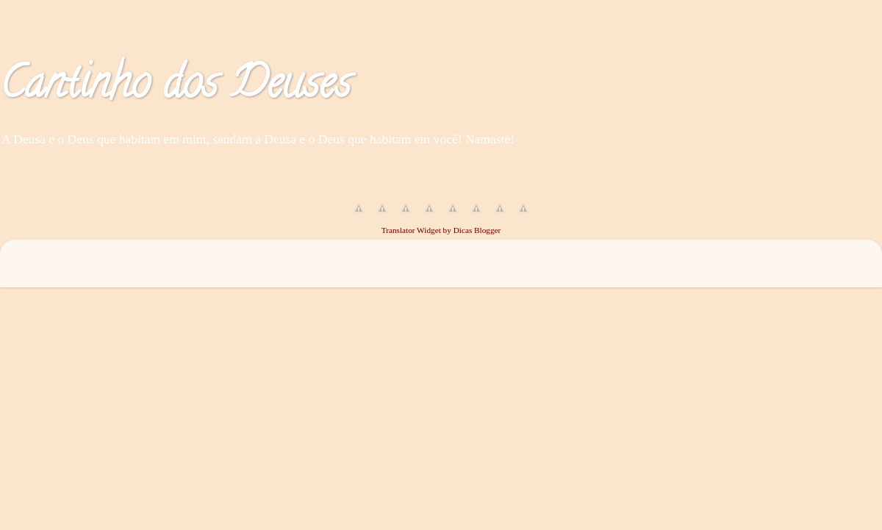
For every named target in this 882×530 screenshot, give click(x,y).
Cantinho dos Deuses (175, 87)
